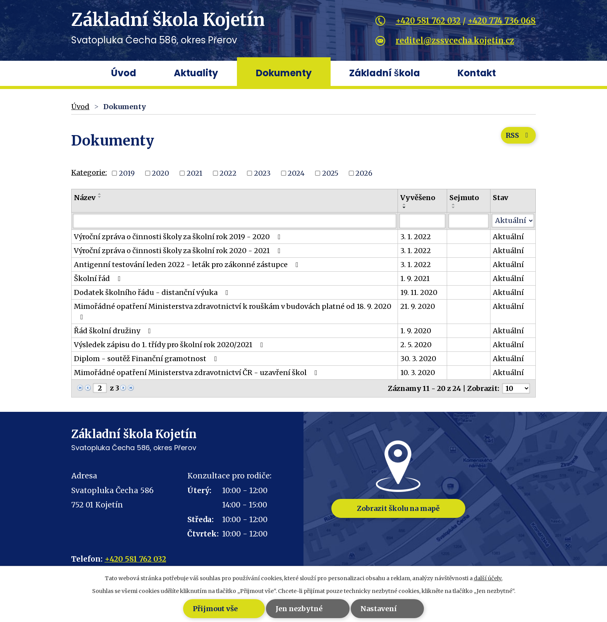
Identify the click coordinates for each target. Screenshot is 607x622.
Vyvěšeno (417, 197)
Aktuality (196, 73)
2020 (160, 173)
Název (85, 197)
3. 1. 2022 (415, 236)
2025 (330, 173)
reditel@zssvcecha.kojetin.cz (455, 40)
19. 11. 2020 (418, 292)
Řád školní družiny (114, 330)
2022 (228, 173)
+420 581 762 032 (428, 21)
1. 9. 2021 (415, 278)
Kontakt (477, 73)
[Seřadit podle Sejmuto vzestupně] (453, 204)
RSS (518, 136)
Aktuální (508, 236)
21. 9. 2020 (417, 306)
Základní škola (384, 73)
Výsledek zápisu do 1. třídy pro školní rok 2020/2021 (170, 344)
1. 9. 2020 (415, 330)
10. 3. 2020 (417, 372)
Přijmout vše (191, 608)
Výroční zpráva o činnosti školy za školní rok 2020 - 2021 (179, 250)
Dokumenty (284, 73)
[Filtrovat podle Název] (234, 221)
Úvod (123, 73)
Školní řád (99, 278)
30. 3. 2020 (418, 358)
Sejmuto (464, 197)
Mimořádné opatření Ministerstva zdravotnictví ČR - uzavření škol (197, 372)
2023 (262, 173)
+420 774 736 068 (502, 21)
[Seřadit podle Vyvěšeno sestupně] (404, 207)
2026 (363, 173)
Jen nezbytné (292, 608)
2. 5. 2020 (416, 344)
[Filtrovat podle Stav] (513, 221)
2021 (194, 173)
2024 (296, 173)
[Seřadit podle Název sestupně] (100, 197)
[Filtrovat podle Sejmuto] (468, 221)
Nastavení (388, 608)
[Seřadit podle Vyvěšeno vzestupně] (404, 204)
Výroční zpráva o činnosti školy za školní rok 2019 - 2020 (179, 236)
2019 (127, 173)
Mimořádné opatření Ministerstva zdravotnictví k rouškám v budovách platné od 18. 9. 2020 (232, 311)
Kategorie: (89, 172)
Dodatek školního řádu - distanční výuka (152, 292)
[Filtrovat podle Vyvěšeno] (422, 221)
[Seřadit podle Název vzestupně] (100, 193)
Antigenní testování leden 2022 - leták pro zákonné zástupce (188, 264)
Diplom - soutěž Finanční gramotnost (147, 358)
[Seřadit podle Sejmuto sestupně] (453, 207)
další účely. (488, 578)
